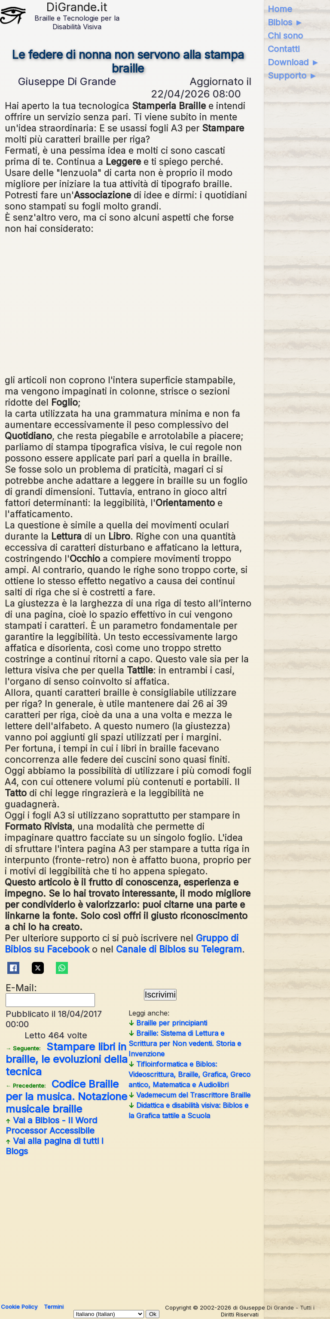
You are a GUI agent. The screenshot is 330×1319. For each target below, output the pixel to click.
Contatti (283, 49)
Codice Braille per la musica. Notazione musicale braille (66, 1096)
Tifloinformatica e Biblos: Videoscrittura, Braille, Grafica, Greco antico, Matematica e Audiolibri (189, 1074)
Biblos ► (285, 22)
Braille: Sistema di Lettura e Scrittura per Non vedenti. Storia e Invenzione (184, 1043)
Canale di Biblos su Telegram (179, 949)
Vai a (51, 1125)
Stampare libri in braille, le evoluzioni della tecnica (67, 1059)
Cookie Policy (19, 1306)
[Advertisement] (128, 303)
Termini (54, 1306)
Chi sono (285, 35)
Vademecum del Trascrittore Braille (189, 1095)
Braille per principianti (167, 1023)
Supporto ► (293, 75)
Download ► (294, 62)
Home (280, 9)
